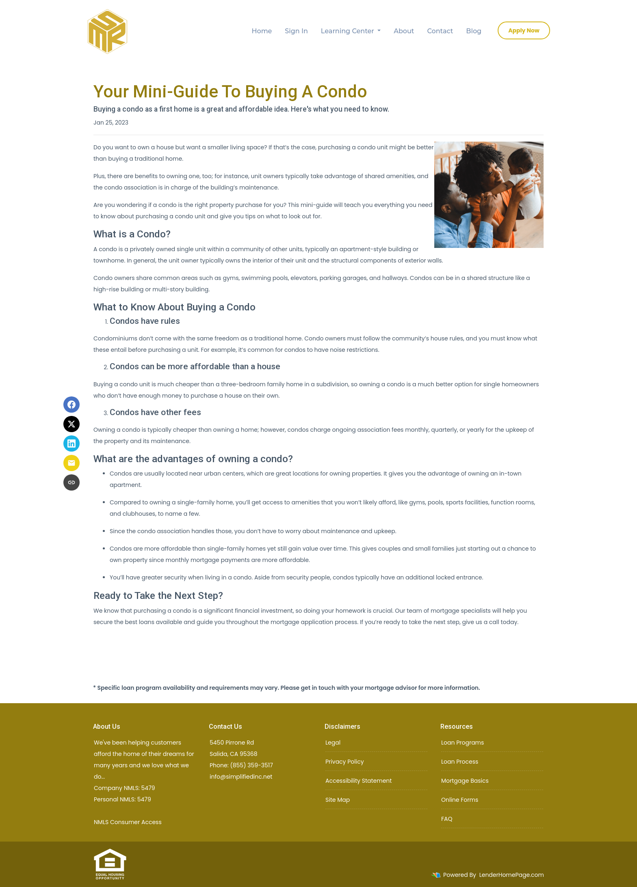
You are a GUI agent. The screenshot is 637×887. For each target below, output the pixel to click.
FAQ (447, 819)
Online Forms (459, 800)
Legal (332, 742)
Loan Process (459, 762)
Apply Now (524, 30)
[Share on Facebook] (71, 404)
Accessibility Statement (358, 781)
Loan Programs (462, 742)
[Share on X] (71, 424)
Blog (473, 31)
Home (262, 31)
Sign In (296, 31)
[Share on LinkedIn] (71, 443)
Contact (440, 31)
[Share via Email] (71, 463)
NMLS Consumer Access (128, 822)
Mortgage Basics (465, 781)
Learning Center (348, 31)
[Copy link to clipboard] (71, 482)
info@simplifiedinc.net (241, 777)
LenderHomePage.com (511, 875)
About (404, 31)
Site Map (337, 800)
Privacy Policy (344, 762)
